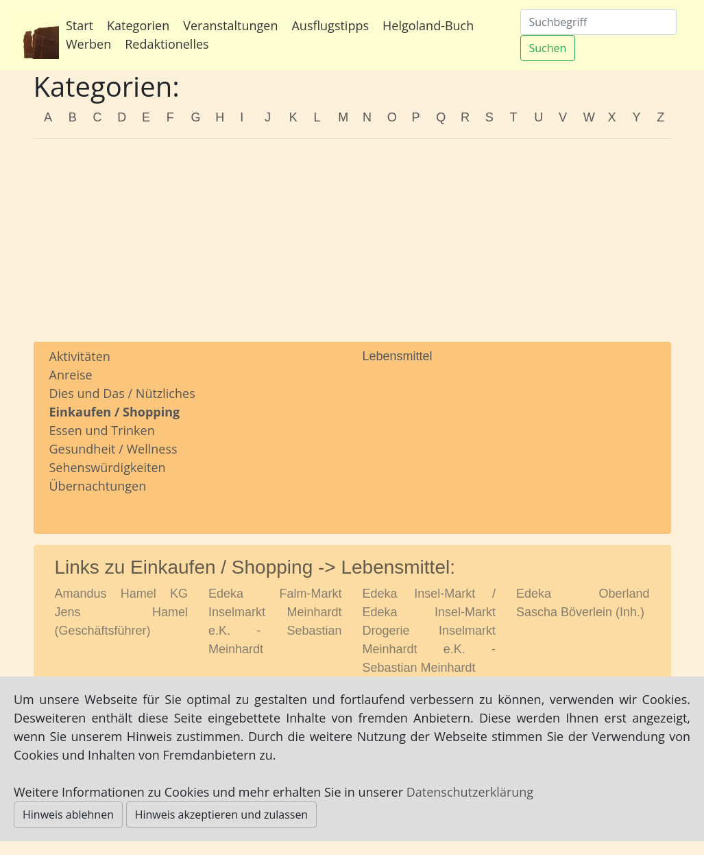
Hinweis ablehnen (68, 814)
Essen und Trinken (102, 430)
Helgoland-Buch (428, 25)
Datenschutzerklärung (469, 792)
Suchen (548, 48)
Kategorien (138, 25)
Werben (88, 44)
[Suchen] (598, 22)
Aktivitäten (79, 356)
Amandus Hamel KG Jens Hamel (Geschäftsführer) (122, 612)
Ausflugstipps (330, 25)
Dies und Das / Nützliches (122, 393)
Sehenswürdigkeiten (107, 467)
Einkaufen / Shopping (114, 411)
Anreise (71, 374)
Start (79, 25)
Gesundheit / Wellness (113, 449)
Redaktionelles (166, 44)
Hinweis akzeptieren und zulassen (221, 814)
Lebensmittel (398, 356)
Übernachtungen (98, 486)
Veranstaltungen (230, 25)
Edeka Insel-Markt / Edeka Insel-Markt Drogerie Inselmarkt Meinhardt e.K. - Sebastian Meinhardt (429, 631)
